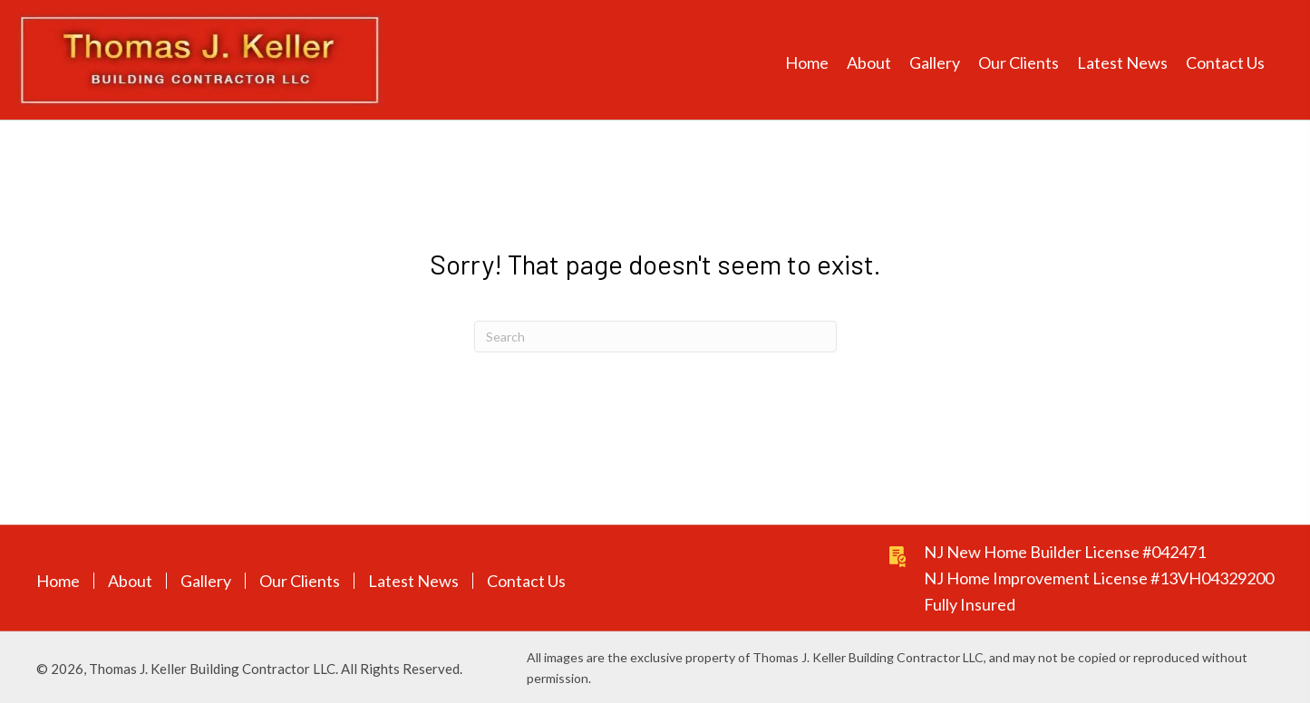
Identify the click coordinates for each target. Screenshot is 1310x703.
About (130, 581)
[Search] (655, 336)
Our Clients (299, 581)
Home (58, 581)
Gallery (205, 581)
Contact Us (526, 581)
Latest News (413, 581)
